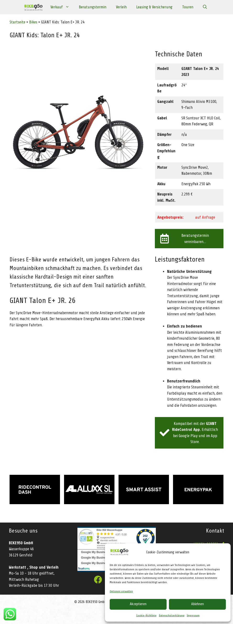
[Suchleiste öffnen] (205, 7)
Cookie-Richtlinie (146, 615)
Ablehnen (197, 604)
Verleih (121, 7)
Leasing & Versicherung (154, 7)
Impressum (193, 615)
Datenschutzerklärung (171, 615)
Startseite (17, 22)
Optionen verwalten (121, 591)
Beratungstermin (92, 7)
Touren (187, 7)
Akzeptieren (138, 604)
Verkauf (62, 7)
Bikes (33, 22)
